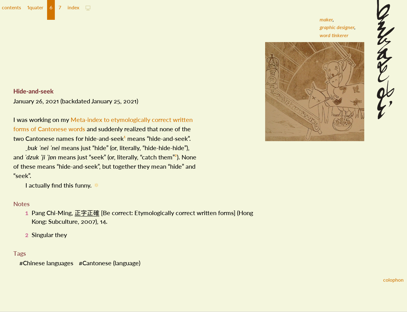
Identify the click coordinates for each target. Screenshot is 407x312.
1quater (35, 7)
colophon (393, 280)
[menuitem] (326, 19)
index (73, 7)
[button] (35, 10)
